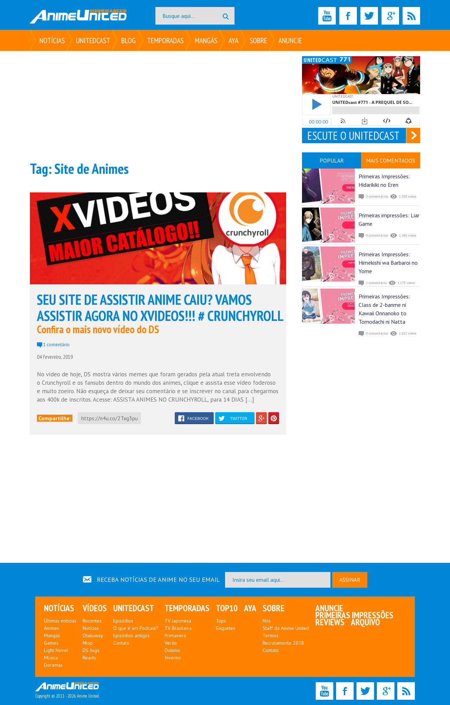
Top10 (227, 608)
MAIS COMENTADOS (390, 160)
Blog (128, 40)
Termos (270, 635)
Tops (221, 621)
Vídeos (95, 608)
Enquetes (225, 628)
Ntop (88, 643)
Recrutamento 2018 (283, 643)
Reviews (330, 622)
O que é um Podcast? (135, 628)
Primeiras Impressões (354, 615)
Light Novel (56, 650)
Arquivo (365, 622)
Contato (121, 643)
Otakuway (93, 635)
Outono (172, 650)
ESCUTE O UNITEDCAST (353, 135)
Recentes (92, 621)
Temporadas (165, 40)
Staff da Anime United (286, 628)
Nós (267, 621)
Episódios (123, 621)
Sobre (258, 40)
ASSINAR (349, 579)
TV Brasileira (178, 628)
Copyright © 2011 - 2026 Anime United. (67, 690)
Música (51, 657)
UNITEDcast (93, 40)
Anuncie (290, 40)
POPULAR (332, 160)
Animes (51, 628)
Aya (233, 40)
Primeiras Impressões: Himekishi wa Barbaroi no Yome (388, 263)
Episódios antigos (131, 635)
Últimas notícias (60, 621)
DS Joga (91, 650)
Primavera (175, 635)
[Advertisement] (158, 105)
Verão (171, 643)
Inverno (173, 657)
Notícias (52, 40)
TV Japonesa (178, 621)
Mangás (206, 40)
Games (51, 643)
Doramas (53, 665)
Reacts (89, 657)
